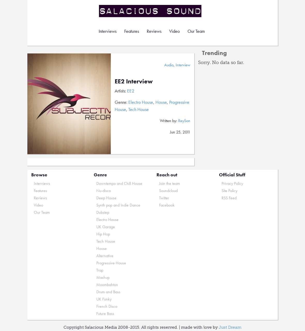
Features (131, 31)
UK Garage (105, 227)
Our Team (196, 31)
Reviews (154, 31)
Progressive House (111, 263)
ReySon (184, 120)
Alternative (104, 255)
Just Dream (230, 327)
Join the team (169, 183)
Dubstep (102, 212)
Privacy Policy (232, 183)
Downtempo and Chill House (119, 183)
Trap (99, 270)
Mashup (103, 277)
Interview (183, 65)
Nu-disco (103, 190)
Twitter (164, 198)
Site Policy (229, 190)
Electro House (140, 102)
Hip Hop (103, 234)
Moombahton (107, 284)
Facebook (167, 205)
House (161, 102)
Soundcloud (168, 190)
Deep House (106, 198)
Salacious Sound (151, 11)
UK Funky (104, 299)
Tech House (138, 109)
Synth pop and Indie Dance (118, 205)
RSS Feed (229, 198)
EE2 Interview (134, 81)
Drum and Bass (108, 292)
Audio (169, 65)
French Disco (106, 306)
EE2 (130, 91)
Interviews (107, 31)
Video (174, 31)
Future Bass (105, 313)
